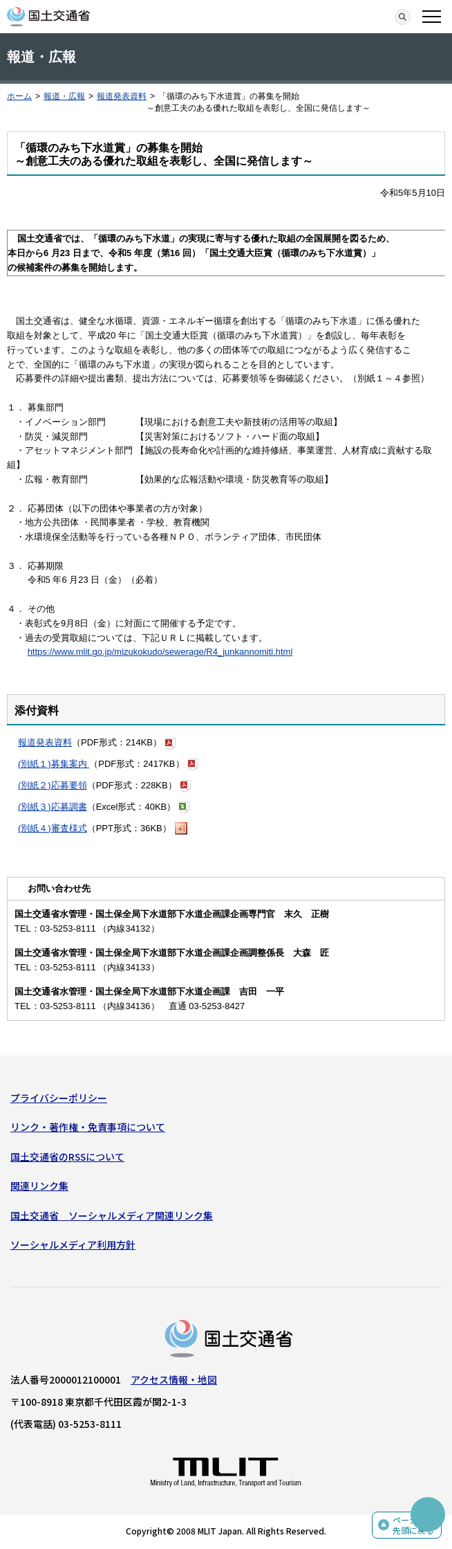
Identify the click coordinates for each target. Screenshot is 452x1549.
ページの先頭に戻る (413, 1525)
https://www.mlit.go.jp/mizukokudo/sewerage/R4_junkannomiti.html (160, 651)
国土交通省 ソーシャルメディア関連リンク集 (111, 1215)
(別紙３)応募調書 (52, 806)
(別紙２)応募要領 (52, 785)
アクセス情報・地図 (174, 1379)
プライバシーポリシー (58, 1098)
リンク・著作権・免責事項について (87, 1127)
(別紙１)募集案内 (53, 764)
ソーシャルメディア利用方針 (72, 1244)
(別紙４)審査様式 (52, 828)
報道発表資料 (122, 96)
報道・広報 (64, 96)
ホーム (19, 96)
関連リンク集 (39, 1186)
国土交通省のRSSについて (67, 1156)
